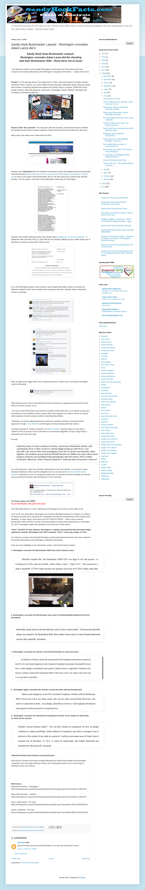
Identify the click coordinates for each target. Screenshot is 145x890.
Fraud (103, 368)
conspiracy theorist (108, 348)
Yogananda (105, 479)
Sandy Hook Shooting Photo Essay (114, 209)
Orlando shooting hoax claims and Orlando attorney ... (115, 124)
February (107, 176)
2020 (104, 60)
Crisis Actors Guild (109, 297)
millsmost (104, 419)
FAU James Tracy (107, 365)
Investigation (105, 388)
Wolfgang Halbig (107, 473)
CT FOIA (104, 356)
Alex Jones (105, 339)
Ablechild (104, 336)
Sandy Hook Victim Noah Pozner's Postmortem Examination (114, 203)
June (106, 96)
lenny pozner (106, 410)
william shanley (106, 470)
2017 (104, 70)
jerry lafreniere (106, 393)
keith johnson (106, 405)
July (105, 93)
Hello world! (106, 305)
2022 (104, 54)
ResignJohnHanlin (108, 436)
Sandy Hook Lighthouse (111, 289)
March (106, 173)
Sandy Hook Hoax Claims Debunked (114, 198)
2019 (104, 64)
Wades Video (106, 468)
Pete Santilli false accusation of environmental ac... (114, 145)
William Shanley (53, 429)
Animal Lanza (106, 342)
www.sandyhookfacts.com (112, 315)
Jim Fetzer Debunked (109, 396)
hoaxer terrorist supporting (111, 382)
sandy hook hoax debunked (111, 445)
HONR (103, 385)
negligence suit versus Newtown (71, 237)
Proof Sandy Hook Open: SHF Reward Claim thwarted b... (117, 150)
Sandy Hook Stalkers (110, 309)
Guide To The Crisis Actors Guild (113, 299)
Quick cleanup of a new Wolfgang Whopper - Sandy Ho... (115, 140)
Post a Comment (21, 854)
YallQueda (105, 476)
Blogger (82, 878)
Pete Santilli (105, 430)
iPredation (105, 391)
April (105, 169)
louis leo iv (105, 413)
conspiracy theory (107, 350)
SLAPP (104, 465)
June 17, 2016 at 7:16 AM (26, 849)
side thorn (104, 462)
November (108, 79)
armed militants (106, 345)
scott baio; (105, 456)
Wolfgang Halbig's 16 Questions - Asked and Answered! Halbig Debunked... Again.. (116, 220)
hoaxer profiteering (108, 376)
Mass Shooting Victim (109, 416)
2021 (104, 57)
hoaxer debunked (23, 830)
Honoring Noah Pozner (111, 99)
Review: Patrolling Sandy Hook (114, 160)
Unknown (21, 843)
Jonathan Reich (107, 399)
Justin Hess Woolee (108, 402)
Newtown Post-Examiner (111, 303)
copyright (104, 353)
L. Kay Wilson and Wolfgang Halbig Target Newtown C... (116, 156)
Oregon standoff (107, 425)
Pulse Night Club (107, 433)
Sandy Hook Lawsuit (37, 830)
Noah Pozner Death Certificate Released (116, 226)
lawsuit (103, 408)
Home (51, 859)
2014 (104, 187)
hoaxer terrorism (107, 379)
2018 (104, 67)
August (106, 89)
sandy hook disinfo (108, 442)
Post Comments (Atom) (30, 863)
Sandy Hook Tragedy (109, 453)
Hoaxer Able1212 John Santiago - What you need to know (118, 103)
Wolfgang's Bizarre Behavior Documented (113, 135)
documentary (106, 362)
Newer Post (16, 859)
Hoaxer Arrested (107, 371)
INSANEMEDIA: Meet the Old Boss (114, 311)
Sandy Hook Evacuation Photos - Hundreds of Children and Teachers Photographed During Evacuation (117, 238)
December (108, 76)
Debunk (104, 359)
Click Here (103, 326)
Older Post (86, 859)
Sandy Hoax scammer (109, 439)
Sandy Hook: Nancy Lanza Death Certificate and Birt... (115, 108)
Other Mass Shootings (109, 428)
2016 (104, 73)
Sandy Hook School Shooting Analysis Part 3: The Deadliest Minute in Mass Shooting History (117, 253)
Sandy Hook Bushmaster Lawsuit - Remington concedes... (116, 113)
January (107, 179)
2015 (104, 183)
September (108, 86)
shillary (103, 459)
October (107, 83)
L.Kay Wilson (31, 424)
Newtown (104, 422)
